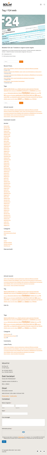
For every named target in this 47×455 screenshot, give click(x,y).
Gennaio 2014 (7, 200)
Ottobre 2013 (6, 203)
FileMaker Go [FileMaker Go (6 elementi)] (33, 93)
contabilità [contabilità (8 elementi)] (19, 90)
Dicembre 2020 (7, 136)
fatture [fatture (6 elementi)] (20, 93)
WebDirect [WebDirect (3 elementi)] (30, 301)
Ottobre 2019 (6, 144)
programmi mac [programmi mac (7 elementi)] (34, 97)
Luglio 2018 (6, 161)
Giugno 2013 (6, 208)
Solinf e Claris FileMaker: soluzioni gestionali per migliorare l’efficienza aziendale (21, 68)
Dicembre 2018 (7, 154)
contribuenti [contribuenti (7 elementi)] (25, 90)
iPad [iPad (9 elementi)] (24, 95)
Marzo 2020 (6, 141)
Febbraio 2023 (7, 134)
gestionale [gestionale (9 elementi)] (19, 95)
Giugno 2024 (6, 131)
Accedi (5, 240)
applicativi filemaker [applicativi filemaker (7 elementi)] (34, 89)
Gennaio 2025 (7, 127)
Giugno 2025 (6, 126)
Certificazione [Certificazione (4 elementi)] (13, 90)
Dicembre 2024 (7, 129)
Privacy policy (5, 396)
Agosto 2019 (6, 148)
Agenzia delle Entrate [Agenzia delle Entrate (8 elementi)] (9, 89)
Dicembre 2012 (7, 215)
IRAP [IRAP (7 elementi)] (31, 95)
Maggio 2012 (6, 225)
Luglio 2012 (6, 222)
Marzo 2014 (6, 196)
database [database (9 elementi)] (32, 90)
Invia (4, 441)
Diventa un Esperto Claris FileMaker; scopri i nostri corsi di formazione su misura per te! (22, 71)
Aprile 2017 (6, 178)
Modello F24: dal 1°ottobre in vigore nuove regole (18, 47)
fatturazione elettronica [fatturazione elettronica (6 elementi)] (13, 93)
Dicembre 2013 (7, 201)
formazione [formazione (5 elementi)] (13, 95)
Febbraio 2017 (7, 181)
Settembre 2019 (7, 146)
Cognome (17, 407)
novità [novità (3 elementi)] (11, 97)
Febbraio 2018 (7, 168)
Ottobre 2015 (6, 185)
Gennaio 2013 (7, 213)
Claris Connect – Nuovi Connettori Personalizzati (14, 81)
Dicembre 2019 (7, 142)
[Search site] (44, 4)
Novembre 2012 (7, 216)
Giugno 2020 (6, 139)
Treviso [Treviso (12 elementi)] (27, 99)
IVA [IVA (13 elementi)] (36, 95)
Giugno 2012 (6, 223)
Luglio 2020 (6, 137)
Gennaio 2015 (7, 191)
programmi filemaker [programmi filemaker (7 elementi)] (25, 97)
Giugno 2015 (6, 188)
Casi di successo (7, 231)
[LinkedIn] (37, 451)
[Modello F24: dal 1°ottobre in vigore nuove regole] (23, 30)
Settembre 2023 (7, 132)
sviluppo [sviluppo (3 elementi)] (23, 301)
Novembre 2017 (7, 169)
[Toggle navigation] (41, 4)
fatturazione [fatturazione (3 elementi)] (6, 93)
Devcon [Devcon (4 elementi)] (36, 90)
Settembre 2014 (7, 193)
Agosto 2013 (6, 205)
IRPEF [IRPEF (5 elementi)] (33, 95)
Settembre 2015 (7, 186)
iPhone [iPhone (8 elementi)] (28, 95)
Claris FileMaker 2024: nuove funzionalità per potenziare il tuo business (19, 78)
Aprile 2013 (6, 211)
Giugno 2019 (6, 149)
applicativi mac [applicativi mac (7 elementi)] (7, 90)
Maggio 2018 (6, 164)
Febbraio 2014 (7, 198)
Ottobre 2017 (6, 171)
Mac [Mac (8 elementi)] (8, 97)
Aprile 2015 (6, 190)
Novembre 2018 (7, 156)
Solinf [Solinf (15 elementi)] (20, 99)
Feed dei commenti (8, 244)
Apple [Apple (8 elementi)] (19, 89)
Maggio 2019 (6, 151)
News (5, 234)
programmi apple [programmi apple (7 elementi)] (16, 97)
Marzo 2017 (6, 179)
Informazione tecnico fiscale (9, 56)
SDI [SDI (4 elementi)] (13, 99)
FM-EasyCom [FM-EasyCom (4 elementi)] (8, 95)
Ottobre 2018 (6, 158)
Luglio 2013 (6, 206)
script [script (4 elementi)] (12, 99)
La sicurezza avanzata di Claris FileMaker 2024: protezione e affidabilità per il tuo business (23, 75)
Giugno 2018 (6, 163)
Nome (3, 407)
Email (3, 410)
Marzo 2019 (6, 153)
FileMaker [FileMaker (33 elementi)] (26, 93)
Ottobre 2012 (6, 218)
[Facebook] (41, 451)
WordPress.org (7, 245)
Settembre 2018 (7, 159)
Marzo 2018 (6, 166)
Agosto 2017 (6, 173)
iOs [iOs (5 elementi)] (22, 95)
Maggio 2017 (6, 176)
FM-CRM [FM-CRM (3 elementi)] (37, 93)
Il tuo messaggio (6, 417)
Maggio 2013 (6, 210)
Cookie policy (13, 396)
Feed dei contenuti (8, 242)
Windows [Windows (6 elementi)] (34, 99)
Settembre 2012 (7, 220)
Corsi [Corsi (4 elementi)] (29, 90)
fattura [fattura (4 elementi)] (39, 90)
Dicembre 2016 (7, 183)
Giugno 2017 (6, 174)
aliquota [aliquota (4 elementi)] (16, 89)
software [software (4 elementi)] (16, 99)
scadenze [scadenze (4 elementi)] (8, 99)
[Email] (44, 451)
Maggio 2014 (6, 195)
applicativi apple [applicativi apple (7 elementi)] (25, 89)
